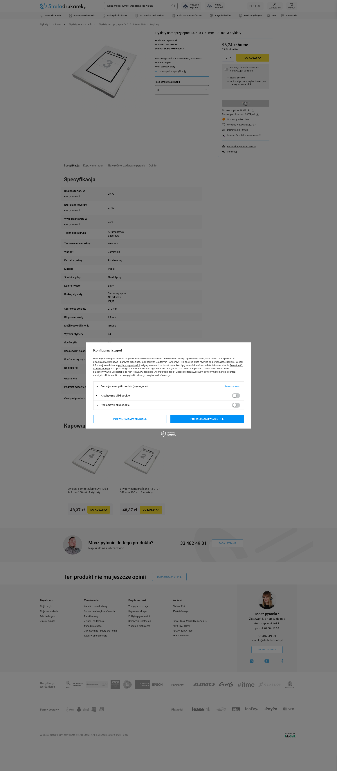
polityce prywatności (129, 365)
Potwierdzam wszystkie (207, 418)
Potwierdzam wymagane (130, 418)
